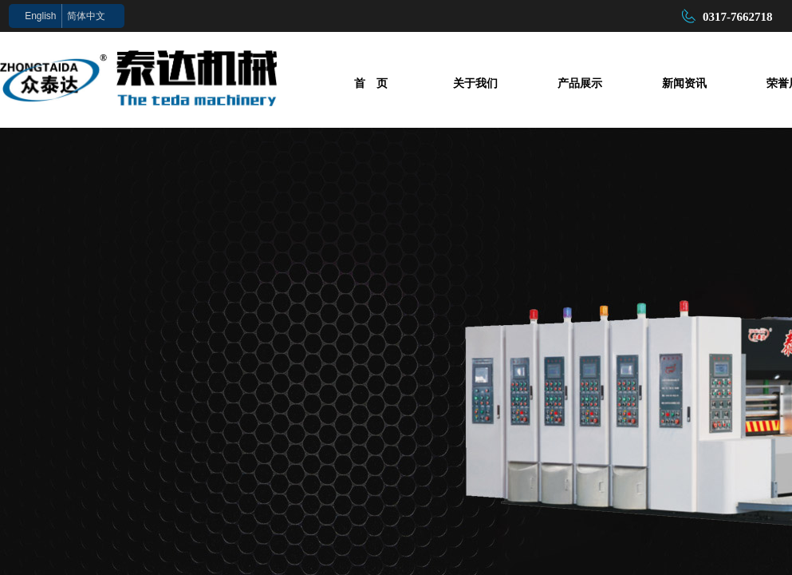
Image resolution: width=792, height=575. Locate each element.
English (40, 16)
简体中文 (86, 16)
